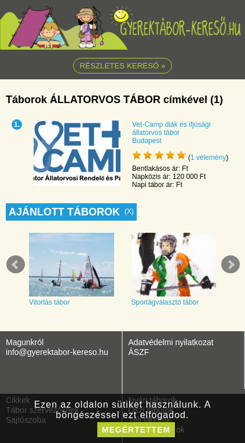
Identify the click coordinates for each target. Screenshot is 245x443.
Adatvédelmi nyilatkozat (171, 342)
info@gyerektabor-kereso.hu (57, 352)
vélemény (208, 157)
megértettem (136, 429)
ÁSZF (139, 352)
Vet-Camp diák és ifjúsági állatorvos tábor (171, 128)
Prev (15, 264)
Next (230, 264)
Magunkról (24, 342)
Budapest (147, 141)
